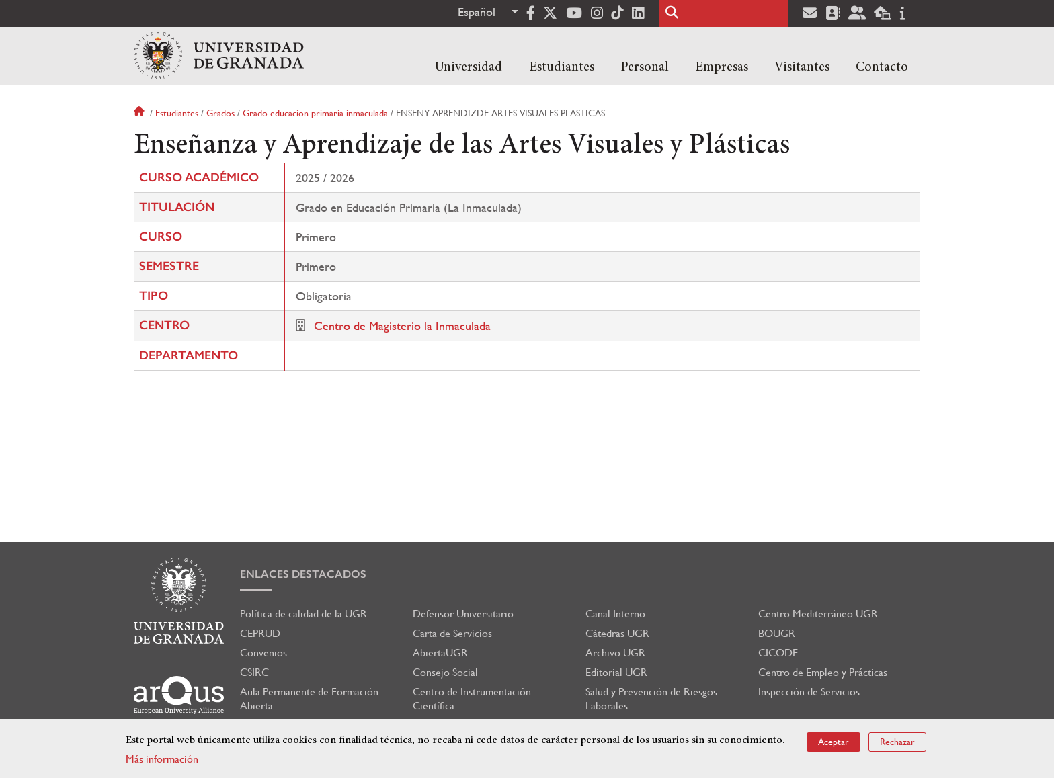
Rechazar (897, 741)
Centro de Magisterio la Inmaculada (402, 325)
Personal (644, 67)
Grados (220, 112)
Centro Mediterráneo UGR (818, 613)
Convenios (263, 652)
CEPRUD (260, 633)
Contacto (882, 67)
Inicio (140, 113)
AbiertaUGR (440, 652)
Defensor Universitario (463, 613)
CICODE (778, 652)
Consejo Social (445, 672)
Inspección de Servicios (809, 691)
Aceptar (833, 741)
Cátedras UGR (617, 633)
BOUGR (776, 633)
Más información (162, 758)
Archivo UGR (615, 652)
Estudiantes (561, 67)
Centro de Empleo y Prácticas (822, 672)
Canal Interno (615, 613)
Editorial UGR (616, 672)
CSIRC (254, 672)
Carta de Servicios (452, 633)
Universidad (468, 67)
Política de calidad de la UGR (303, 613)
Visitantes (801, 67)
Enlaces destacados (303, 574)
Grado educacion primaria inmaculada (315, 112)
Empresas (721, 67)
